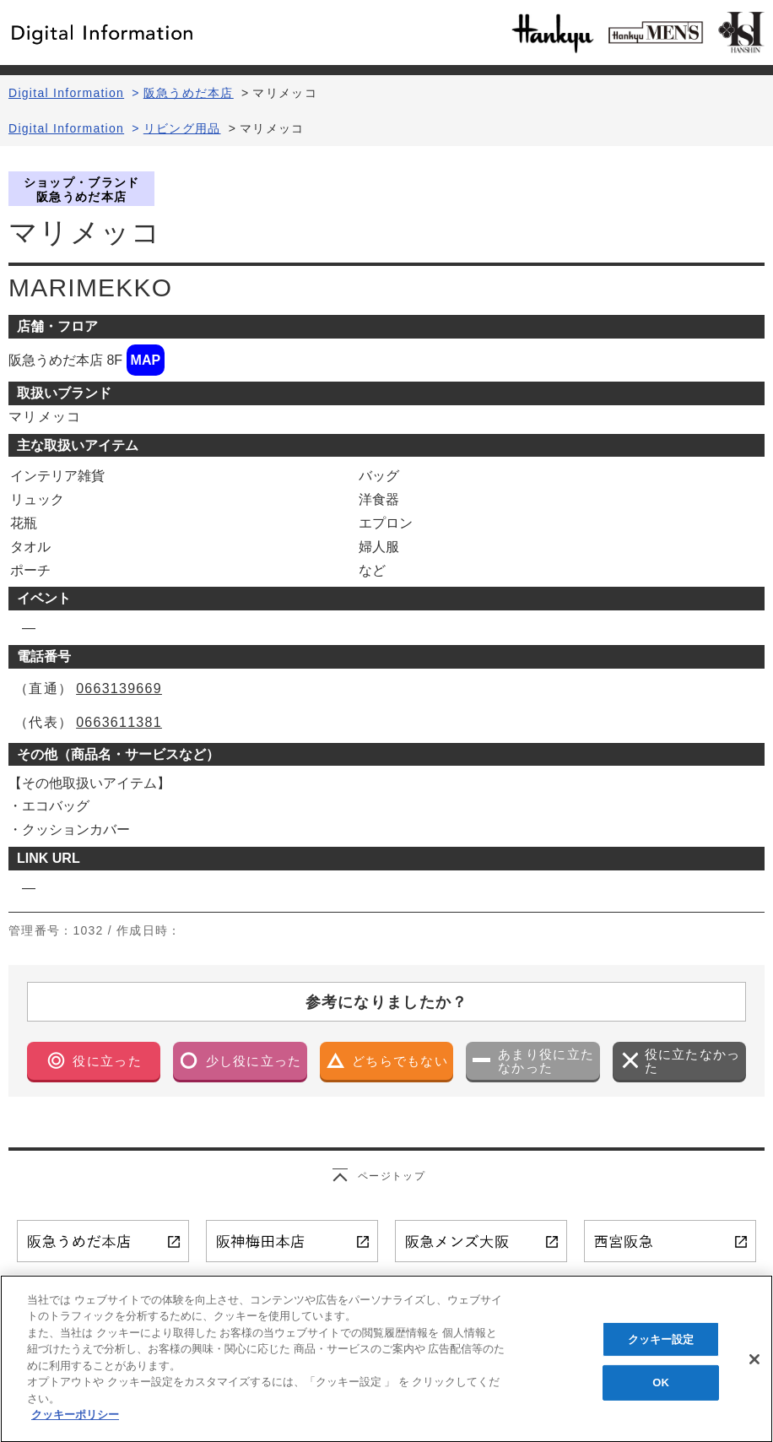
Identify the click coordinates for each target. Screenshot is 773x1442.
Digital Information (66, 93)
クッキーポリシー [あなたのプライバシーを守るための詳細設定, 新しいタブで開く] (75, 1426)
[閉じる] (754, 1370)
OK (660, 1393)
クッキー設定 (661, 1349)
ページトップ (391, 1176)
